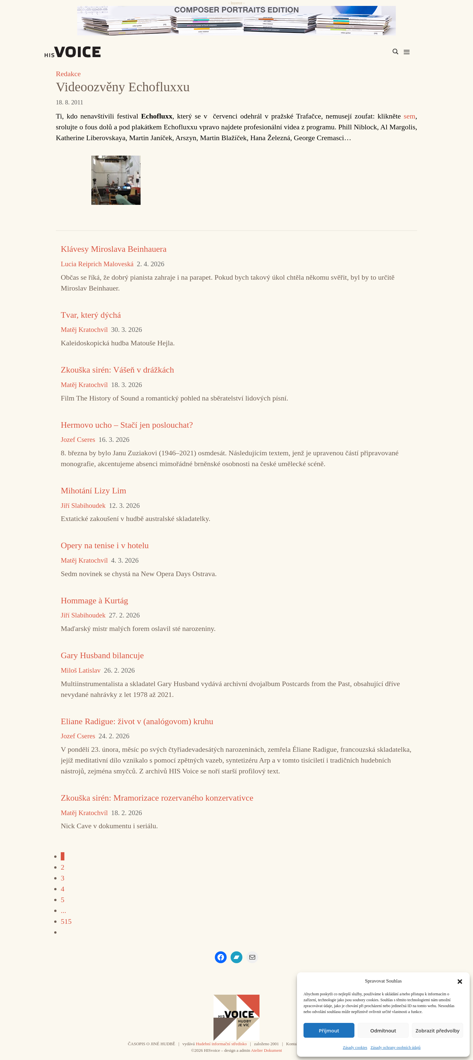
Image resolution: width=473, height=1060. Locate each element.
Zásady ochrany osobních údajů (395, 1047)
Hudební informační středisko (221, 1043)
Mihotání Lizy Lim (93, 490)
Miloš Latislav (81, 670)
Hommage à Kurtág (94, 600)
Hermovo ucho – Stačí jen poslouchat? (127, 425)
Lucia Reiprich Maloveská (97, 264)
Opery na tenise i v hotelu (105, 545)
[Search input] (364, 51)
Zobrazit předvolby (438, 1030)
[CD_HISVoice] (236, 20)
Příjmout (329, 1030)
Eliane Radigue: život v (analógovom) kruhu (137, 721)
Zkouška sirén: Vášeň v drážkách (117, 370)
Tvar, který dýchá (91, 315)
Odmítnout (383, 1030)
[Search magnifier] (395, 51)
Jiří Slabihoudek (83, 505)
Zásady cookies (355, 1047)
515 (66, 921)
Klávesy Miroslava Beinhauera (114, 249)
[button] (460, 981)
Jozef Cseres (78, 439)
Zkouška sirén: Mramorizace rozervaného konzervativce (157, 798)
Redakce (68, 74)
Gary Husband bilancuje (102, 655)
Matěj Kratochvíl (84, 329)
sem (409, 116)
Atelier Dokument (266, 1050)
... (63, 910)
